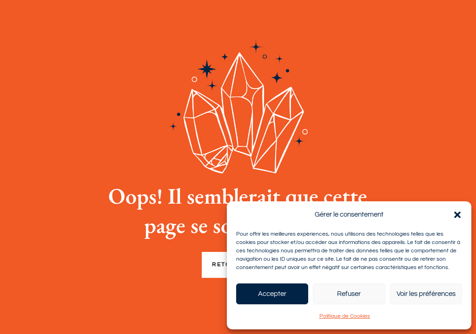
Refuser (349, 293)
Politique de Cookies (344, 316)
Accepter (272, 293)
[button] (457, 214)
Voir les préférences (426, 293)
